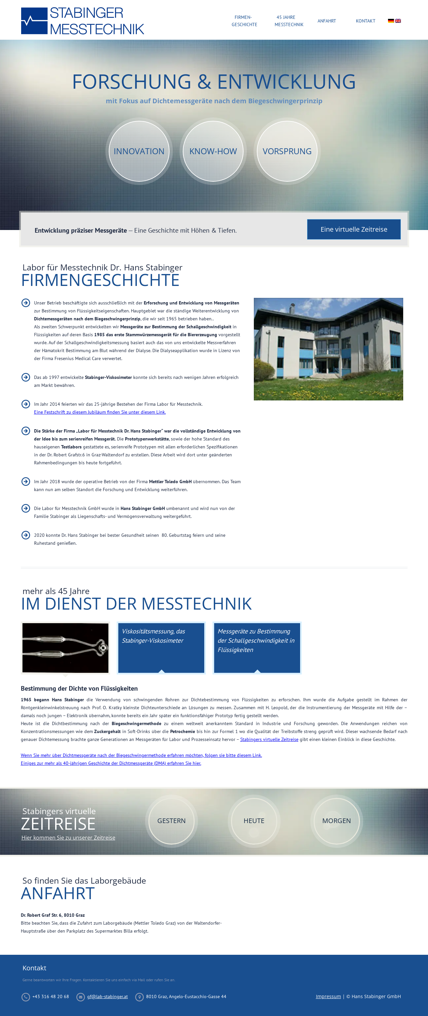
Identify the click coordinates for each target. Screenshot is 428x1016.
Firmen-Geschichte (243, 20)
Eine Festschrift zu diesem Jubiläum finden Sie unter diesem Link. (100, 412)
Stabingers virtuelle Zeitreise (269, 739)
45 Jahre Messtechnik (286, 20)
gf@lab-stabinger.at (107, 996)
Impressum (328, 996)
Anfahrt (327, 21)
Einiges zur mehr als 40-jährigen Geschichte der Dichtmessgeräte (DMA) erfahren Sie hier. (111, 763)
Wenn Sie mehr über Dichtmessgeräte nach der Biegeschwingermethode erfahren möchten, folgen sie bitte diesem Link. (141, 755)
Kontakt (365, 21)
